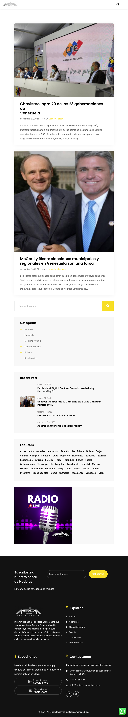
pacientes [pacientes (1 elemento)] (50, 468)
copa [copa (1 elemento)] (55, 455)
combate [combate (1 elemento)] (45, 455)
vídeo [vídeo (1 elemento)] (102, 473)
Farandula (29, 335)
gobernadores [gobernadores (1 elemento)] (27, 464)
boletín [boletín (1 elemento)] (89, 451)
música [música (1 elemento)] (24, 468)
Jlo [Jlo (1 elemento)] (51, 464)
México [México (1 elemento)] (96, 464)
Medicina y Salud (32, 341)
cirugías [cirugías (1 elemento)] (34, 455)
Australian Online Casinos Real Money (59, 426)
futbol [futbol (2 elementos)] (88, 460)
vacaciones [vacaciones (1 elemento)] (77, 473)
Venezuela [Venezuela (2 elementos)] (91, 473)
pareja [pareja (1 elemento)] (61, 468)
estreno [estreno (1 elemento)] (39, 460)
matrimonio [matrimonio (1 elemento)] (73, 464)
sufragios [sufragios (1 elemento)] (64, 473)
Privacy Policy (76, 642)
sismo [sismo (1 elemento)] (53, 473)
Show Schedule (77, 626)
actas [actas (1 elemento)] (23, 451)
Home (72, 616)
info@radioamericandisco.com (85, 685)
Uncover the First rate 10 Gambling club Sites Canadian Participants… (69, 403)
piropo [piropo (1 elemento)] (76, 468)
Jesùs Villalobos (56, 118)
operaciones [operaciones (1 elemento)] (36, 468)
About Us (74, 621)
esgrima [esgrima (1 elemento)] (102, 455)
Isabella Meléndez (57, 269)
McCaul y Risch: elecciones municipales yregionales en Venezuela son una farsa (59, 261)
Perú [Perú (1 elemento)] (68, 468)
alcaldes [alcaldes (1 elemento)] (40, 451)
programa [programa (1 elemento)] (25, 473)
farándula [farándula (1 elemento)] (69, 460)
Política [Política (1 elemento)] (96, 468)
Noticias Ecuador (32, 346)
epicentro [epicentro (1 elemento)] (90, 455)
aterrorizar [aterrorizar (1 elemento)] (52, 451)
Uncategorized (31, 358)
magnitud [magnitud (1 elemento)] (60, 464)
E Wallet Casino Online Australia (56, 415)
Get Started (98, 574)
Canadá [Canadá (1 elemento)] (24, 455)
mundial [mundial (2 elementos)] (86, 464)
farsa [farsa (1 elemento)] (59, 460)
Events (72, 632)
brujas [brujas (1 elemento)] (99, 451)
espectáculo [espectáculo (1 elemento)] (26, 460)
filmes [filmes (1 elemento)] (79, 460)
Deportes (28, 329)
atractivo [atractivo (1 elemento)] (65, 451)
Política (28, 352)
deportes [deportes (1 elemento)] (65, 455)
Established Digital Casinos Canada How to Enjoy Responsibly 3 (65, 390)
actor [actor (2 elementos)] (31, 451)
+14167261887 (77, 679)
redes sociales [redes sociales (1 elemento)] (40, 473)
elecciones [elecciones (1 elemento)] (77, 455)
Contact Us (75, 637)
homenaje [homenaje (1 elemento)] (42, 464)
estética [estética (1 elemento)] (49, 460)
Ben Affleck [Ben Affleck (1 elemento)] (78, 451)
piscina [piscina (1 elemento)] (86, 468)
